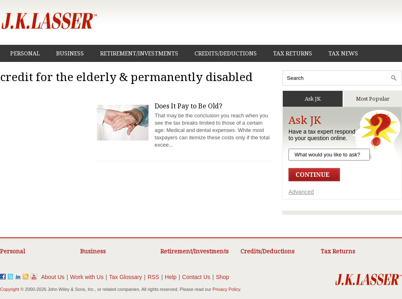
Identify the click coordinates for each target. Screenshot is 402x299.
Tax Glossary (125, 277)
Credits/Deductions (225, 53)
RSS (153, 277)
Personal (25, 53)
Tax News (343, 53)
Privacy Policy (226, 289)
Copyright (9, 289)
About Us (53, 277)
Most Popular (373, 99)
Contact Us (196, 277)
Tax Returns (292, 53)
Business (70, 53)
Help (171, 277)
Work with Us (86, 277)
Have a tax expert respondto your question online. (321, 134)
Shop (222, 277)
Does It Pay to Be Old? (188, 106)
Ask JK (313, 99)
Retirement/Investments (139, 53)
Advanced (301, 192)
